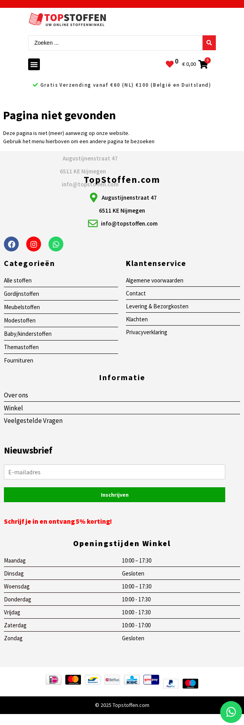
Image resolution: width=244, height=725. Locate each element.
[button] (34, 64)
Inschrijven (115, 494)
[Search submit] (209, 42)
